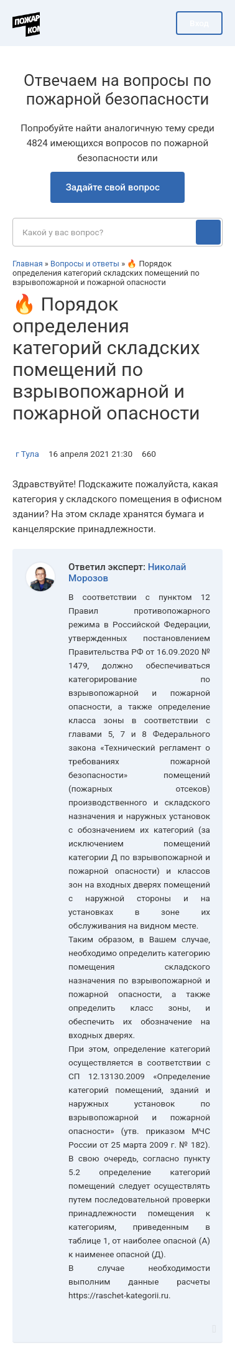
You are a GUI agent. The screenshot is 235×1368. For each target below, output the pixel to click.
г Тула (27, 454)
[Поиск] (208, 232)
